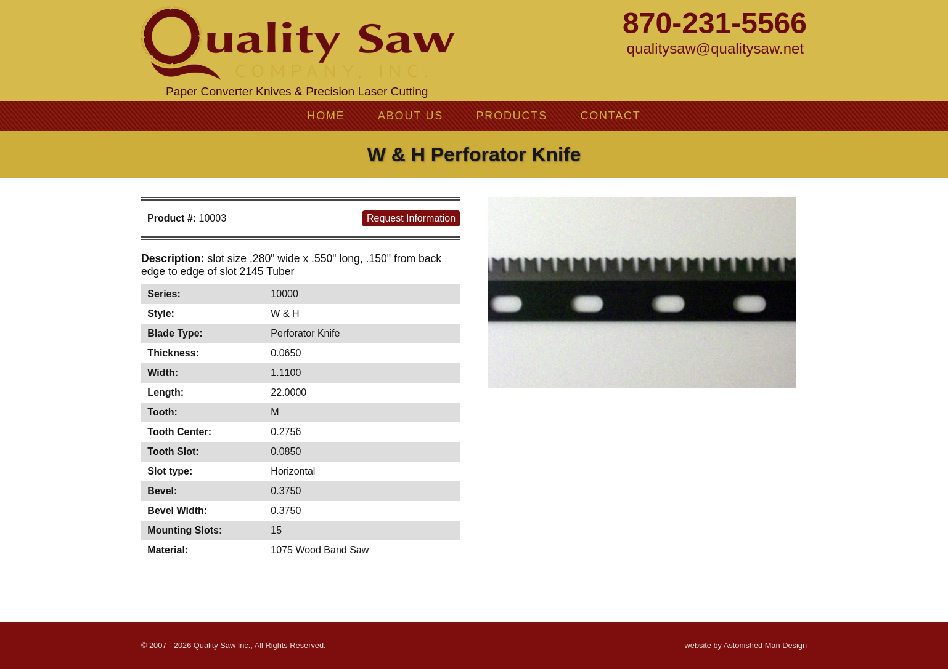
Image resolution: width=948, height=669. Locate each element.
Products (511, 116)
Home (326, 116)
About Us (410, 116)
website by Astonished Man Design (746, 645)
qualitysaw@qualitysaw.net (715, 48)
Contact (610, 116)
